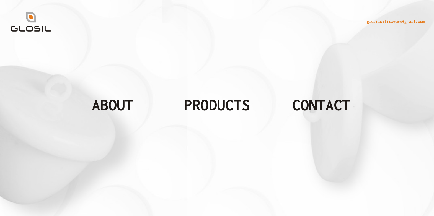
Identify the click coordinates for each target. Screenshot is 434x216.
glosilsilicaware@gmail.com (395, 21)
